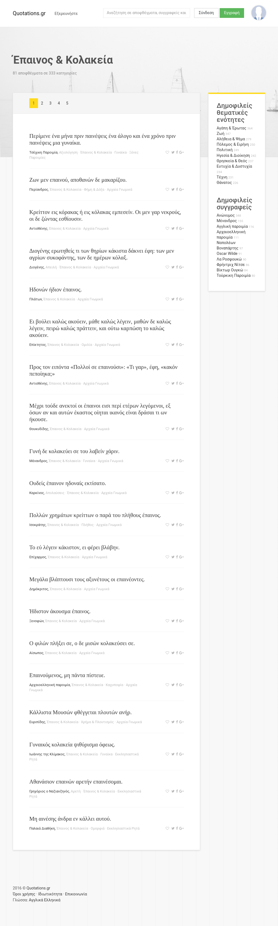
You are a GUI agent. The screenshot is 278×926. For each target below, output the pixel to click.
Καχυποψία (114, 685)
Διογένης (36, 267)
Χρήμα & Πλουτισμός (97, 722)
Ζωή (221, 133)
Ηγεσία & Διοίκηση (233, 155)
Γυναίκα (121, 152)
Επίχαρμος (37, 557)
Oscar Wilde (227, 253)
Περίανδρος (38, 189)
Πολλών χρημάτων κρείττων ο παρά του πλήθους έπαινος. (95, 515)
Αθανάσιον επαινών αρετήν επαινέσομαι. (76, 781)
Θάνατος (224, 182)
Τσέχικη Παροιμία (43, 152)
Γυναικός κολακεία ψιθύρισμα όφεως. (72, 744)
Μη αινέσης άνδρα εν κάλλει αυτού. (70, 818)
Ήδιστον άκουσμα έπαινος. (60, 611)
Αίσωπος (36, 653)
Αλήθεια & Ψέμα (231, 139)
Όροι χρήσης (24, 894)
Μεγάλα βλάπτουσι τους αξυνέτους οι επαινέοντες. (87, 579)
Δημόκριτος (38, 589)
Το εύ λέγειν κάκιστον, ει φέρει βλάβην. (74, 547)
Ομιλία (86, 345)
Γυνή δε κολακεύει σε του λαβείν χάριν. (74, 451)
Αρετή (76, 791)
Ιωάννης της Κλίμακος (47, 754)
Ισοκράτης (37, 525)
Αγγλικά (36, 900)
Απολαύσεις (55, 493)
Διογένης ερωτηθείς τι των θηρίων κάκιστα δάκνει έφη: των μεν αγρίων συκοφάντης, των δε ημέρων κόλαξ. (101, 254)
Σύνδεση (206, 13)
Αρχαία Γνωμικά (119, 189)
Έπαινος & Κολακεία (96, 152)
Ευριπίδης (37, 722)
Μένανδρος (38, 461)
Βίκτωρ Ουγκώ (230, 270)
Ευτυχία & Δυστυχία (234, 166)
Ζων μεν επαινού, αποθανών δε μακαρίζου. (78, 180)
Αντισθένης (38, 228)
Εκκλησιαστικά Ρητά (123, 828)
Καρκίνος (36, 493)
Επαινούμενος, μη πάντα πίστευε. (67, 675)
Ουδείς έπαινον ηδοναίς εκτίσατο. (67, 483)
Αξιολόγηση (68, 152)
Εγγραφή (232, 13)
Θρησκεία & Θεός (232, 161)
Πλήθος (87, 525)
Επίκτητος (37, 345)
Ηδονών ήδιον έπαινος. (55, 289)
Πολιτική (225, 150)
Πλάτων (35, 299)
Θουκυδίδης (38, 429)
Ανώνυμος (226, 215)
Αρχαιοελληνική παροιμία (49, 685)
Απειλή (51, 267)
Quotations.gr (29, 13)
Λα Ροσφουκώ (229, 259)
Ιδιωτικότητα (50, 894)
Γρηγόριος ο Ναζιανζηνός (49, 791)
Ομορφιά (98, 828)
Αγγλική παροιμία (232, 226)
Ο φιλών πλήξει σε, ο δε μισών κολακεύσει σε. (82, 643)
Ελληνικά (52, 900)
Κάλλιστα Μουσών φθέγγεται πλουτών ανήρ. (80, 712)
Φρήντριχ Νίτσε (231, 264)
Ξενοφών (36, 621)
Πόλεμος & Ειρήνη (233, 144)
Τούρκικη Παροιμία (234, 275)
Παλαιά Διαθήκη (42, 828)
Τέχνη (222, 177)
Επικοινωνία (76, 894)
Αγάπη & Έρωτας (231, 128)
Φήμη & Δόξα (94, 189)
